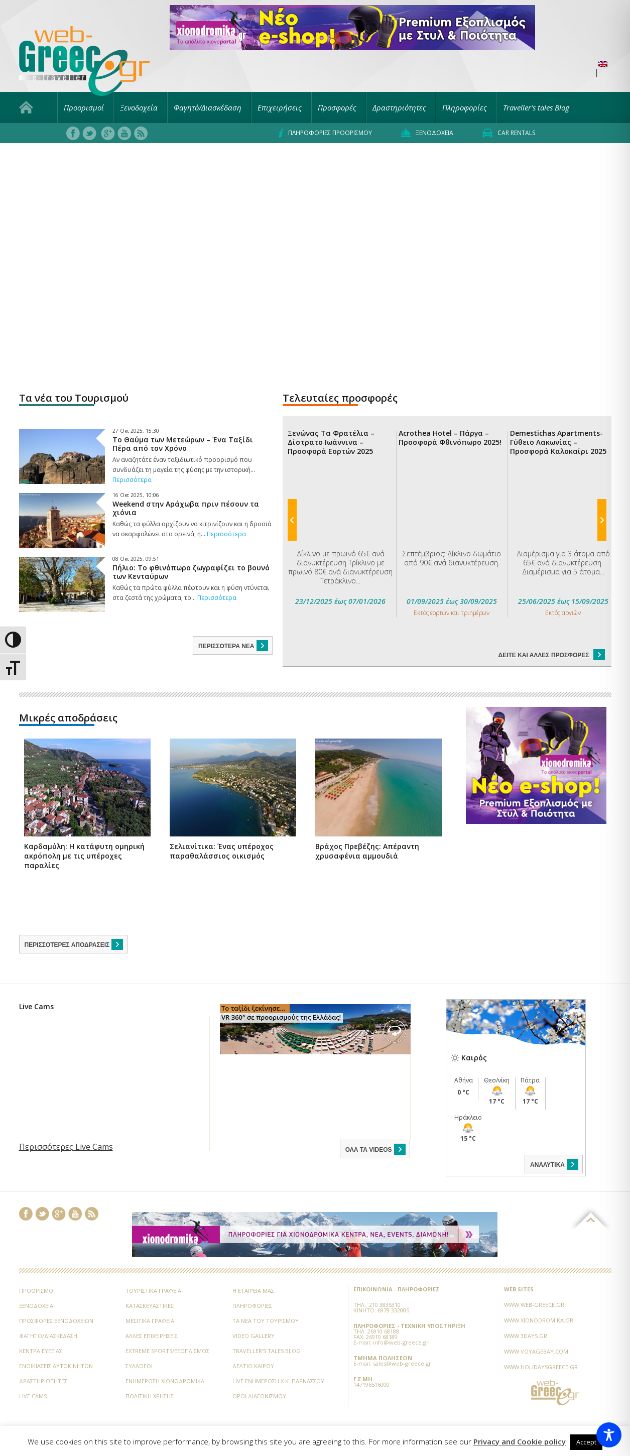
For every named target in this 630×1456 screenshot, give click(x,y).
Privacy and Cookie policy (519, 1441)
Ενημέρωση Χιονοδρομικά (164, 1355)
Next (601, 419)
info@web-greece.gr (401, 1316)
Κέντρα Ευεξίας (40, 1325)
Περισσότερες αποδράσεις (75, 919)
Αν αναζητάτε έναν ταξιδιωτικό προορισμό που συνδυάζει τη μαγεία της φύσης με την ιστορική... (183, 469)
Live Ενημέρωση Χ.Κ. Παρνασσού (278, 1355)
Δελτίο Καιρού (253, 1340)
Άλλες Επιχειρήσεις (151, 1310)
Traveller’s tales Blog (536, 107)
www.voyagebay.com (536, 1325)
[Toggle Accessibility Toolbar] (608, 1434)
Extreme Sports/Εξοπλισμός (167, 1325)
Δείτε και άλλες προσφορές (551, 453)
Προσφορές (337, 107)
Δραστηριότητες (399, 107)
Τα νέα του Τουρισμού (265, 1295)
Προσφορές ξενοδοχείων (56, 1295)
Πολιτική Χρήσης (149, 1370)
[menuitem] (602, 64)
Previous (292, 419)
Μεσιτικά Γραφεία (149, 1295)
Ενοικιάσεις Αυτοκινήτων (56, 1340)
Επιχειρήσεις (280, 107)
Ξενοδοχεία (139, 107)
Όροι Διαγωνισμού (259, 1370)
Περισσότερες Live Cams (66, 1121)
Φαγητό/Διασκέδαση (207, 107)
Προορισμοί (84, 107)
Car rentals (508, 133)
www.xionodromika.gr (538, 1294)
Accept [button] (586, 1441)
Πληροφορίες (464, 107)
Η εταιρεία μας (253, 1265)
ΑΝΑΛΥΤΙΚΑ (555, 1139)
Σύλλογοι (139, 1340)
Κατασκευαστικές (149, 1280)
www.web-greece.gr (534, 1279)
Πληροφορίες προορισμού (325, 133)
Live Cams (33, 1370)
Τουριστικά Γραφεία (153, 1265)
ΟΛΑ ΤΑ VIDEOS (376, 1124)
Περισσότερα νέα (234, 646)
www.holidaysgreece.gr (541, 1341)
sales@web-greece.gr (402, 1338)
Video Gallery (253, 1310)
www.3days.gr (525, 1310)
